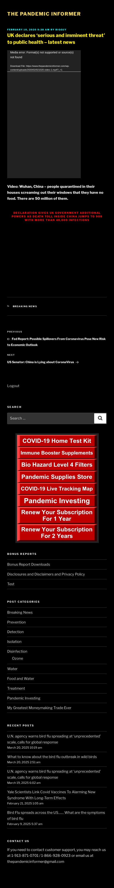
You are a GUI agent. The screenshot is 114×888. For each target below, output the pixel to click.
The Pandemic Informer (44, 14)
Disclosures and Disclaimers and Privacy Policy (46, 574)
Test (10, 584)
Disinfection (17, 651)
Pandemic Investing (23, 698)
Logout (13, 386)
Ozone (17, 658)
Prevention (16, 622)
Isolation (14, 641)
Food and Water (20, 678)
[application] (44, 114)
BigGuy (61, 29)
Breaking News (25, 306)
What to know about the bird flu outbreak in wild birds (52, 757)
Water (12, 669)
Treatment (16, 688)
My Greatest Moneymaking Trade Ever (39, 708)
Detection (15, 632)
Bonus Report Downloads (28, 564)
